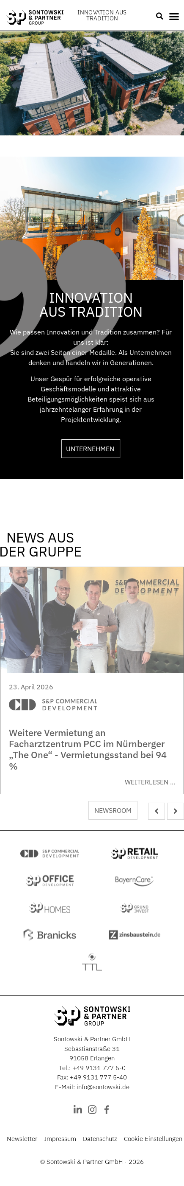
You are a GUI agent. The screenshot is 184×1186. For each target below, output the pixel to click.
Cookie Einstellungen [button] (153, 1139)
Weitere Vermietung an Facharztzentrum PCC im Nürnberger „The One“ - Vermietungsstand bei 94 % (88, 749)
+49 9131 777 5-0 (99, 1068)
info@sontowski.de (103, 1087)
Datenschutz (100, 1139)
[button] (159, 16)
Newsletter (22, 1139)
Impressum (60, 1139)
